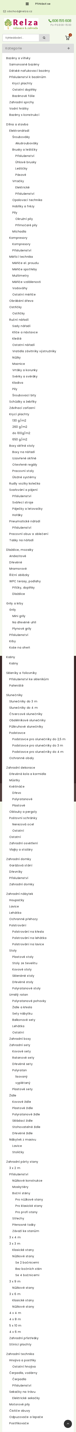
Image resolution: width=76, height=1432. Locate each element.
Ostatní (18, 831)
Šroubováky (21, 137)
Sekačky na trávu (22, 1392)
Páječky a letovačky (27, 509)
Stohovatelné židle (26, 1127)
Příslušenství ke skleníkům (29, 679)
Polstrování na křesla (28, 932)
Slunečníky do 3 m (23, 701)
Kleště (17, 339)
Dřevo (16, 793)
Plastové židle (22, 1108)
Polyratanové (22, 799)
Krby (12, 641)
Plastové (18, 805)
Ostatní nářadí (23, 345)
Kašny (10, 657)
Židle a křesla (22, 1007)
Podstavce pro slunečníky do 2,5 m (39, 739)
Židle (12, 1095)
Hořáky (17, 515)
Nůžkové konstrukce (27, 1181)
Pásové (20, 175)
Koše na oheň (19, 647)
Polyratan (19, 1070)
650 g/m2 (19, 439)
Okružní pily (24, 219)
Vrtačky (18, 181)
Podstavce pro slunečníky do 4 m (38, 752)
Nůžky (16, 357)
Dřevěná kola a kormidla (27, 774)
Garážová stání (20, 865)
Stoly (13, 951)
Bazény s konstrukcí (24, 115)
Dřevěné (15, 562)
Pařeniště (16, 685)
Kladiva (17, 383)
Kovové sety (21, 1051)
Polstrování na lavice (28, 944)
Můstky (14, 780)
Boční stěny (21, 1193)
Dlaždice (18, 594)
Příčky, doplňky (23, 588)
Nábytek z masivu (22, 1140)
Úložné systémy (24, 477)
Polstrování (17, 925)
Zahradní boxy (20, 1039)
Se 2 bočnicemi (27, 1262)
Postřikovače (19, 1423)
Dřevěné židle (22, 1133)
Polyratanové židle (26, 1114)
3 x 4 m (15, 1237)
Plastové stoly (22, 957)
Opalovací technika (27, 200)
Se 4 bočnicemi (27, 1275)
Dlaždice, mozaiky (19, 550)
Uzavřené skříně (24, 458)
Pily (14, 213)
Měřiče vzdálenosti (26, 282)
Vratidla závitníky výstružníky (34, 351)
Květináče (17, 786)
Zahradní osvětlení (23, 843)
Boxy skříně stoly (21, 446)
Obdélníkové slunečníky (27, 720)
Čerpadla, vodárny (23, 1373)
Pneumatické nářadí (24, 521)
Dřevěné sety (22, 1064)
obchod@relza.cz (19, 11)
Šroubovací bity (24, 395)
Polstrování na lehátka (29, 938)
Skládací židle (22, 1121)
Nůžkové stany (23, 1256)
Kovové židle (21, 1102)
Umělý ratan (18, 995)
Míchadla (19, 231)
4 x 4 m (15, 1313)
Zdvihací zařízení (22, 408)
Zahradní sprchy (21, 102)
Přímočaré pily (26, 225)
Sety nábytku (22, 1014)
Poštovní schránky (23, 818)
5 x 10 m (15, 1325)
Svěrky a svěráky (25, 376)
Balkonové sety (23, 1020)
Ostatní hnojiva (24, 1367)
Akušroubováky (26, 143)
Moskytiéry (20, 1187)
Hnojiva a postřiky (22, 1360)
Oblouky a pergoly (23, 812)
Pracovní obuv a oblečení (28, 534)
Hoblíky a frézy (23, 206)
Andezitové (17, 556)
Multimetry (20, 276)
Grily (12, 610)
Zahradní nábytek (19, 894)
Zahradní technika (20, 1354)
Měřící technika (21, 257)
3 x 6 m (14, 1294)
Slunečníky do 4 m (23, 708)
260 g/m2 (19, 427)
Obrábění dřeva (21, 301)
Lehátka (15, 913)
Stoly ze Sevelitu (24, 963)
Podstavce (17, 733)
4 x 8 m (15, 1319)
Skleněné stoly (23, 976)
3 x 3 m (14, 1244)
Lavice (14, 906)
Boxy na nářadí (23, 452)
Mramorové (18, 569)
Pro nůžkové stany (29, 1199)
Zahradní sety (19, 1045)
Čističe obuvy (19, 1411)
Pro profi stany (26, 1212)
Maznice (18, 364)
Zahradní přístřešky (24, 1338)
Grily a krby (14, 603)
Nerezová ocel (23, 824)
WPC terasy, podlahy (25, 581)
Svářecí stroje (22, 502)
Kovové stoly (22, 969)
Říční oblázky (19, 575)
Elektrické (22, 187)
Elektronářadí (19, 131)
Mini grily (19, 616)
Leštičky (21, 168)
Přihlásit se (43, 4)
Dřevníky (15, 872)
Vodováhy (20, 288)
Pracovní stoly (23, 471)
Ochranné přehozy (23, 919)
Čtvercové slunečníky (26, 714)
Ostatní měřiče (24, 294)
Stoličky (18, 1152)
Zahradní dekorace (20, 768)
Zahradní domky (18, 859)
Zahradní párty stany (22, 1162)
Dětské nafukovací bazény (29, 71)
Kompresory (18, 238)
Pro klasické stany (29, 1206)
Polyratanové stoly (26, 988)
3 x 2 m (14, 1168)
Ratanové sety (23, 1058)
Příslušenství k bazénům (27, 77)
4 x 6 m (15, 1332)
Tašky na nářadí (21, 540)
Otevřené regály (24, 465)
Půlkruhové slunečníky (26, 727)
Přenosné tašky (23, 1225)
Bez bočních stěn (28, 1269)
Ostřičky (15, 307)
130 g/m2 (19, 420)
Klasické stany (23, 1250)
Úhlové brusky (25, 162)
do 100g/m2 (21, 433)
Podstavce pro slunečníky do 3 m (37, 745)
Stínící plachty (20, 1344)
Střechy (18, 1218)
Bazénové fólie (23, 96)
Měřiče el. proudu (25, 263)
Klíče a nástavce (25, 332)
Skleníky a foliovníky (21, 673)
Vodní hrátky (19, 108)
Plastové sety (22, 1089)
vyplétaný (22, 1083)
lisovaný (21, 1077)
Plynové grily (21, 629)
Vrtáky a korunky (25, 370)
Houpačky (16, 900)
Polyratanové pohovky (29, 1001)
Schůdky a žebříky (22, 402)
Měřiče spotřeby (24, 269)
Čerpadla (19, 1379)
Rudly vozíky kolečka (24, 483)
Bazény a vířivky (18, 58)
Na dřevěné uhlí (24, 622)
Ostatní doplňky (24, 90)
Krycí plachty (22, 83)
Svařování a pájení (23, 490)
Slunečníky (14, 695)
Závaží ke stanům (25, 1231)
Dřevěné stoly (22, 982)
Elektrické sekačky (26, 1398)
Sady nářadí (21, 326)
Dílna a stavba (17, 124)
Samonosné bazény (24, 64)
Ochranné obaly (21, 758)
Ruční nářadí (19, 320)
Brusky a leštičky (24, 150)
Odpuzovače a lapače (26, 1417)
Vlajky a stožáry (21, 849)
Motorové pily (19, 1404)
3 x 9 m (14, 1281)
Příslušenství (24, 156)
